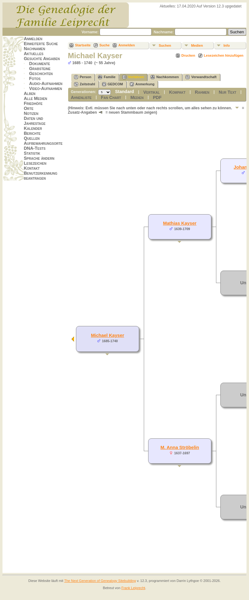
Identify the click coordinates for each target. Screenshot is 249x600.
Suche (104, 45)
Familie (106, 77)
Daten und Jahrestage (34, 121)
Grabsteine (39, 68)
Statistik (32, 153)
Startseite (83, 45)
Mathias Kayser (180, 223)
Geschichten (41, 73)
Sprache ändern (39, 158)
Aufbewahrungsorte (43, 143)
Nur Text (227, 92)
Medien (197, 45)
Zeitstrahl (84, 84)
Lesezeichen (35, 163)
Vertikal (151, 92)
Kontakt (32, 168)
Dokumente (39, 63)
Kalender (33, 128)
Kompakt (177, 92)
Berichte (32, 133)
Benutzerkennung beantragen (40, 176)
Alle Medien (35, 98)
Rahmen (202, 92)
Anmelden (33, 38)
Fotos (34, 78)
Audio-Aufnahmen (45, 83)
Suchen (165, 45)
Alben (29, 93)
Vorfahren (133, 77)
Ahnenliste (81, 97)
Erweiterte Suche (41, 43)
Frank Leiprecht (133, 588)
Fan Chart (111, 97)
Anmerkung (142, 84)
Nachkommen (165, 77)
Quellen (32, 138)
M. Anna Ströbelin (179, 447)
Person (82, 77)
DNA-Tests (34, 148)
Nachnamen (34, 48)
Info (226, 45)
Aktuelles (33, 53)
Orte (28, 108)
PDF (157, 97)
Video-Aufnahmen (45, 88)
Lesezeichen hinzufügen (223, 55)
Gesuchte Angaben (42, 58)
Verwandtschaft (201, 77)
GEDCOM (112, 84)
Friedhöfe (33, 103)
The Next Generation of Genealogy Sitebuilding (100, 581)
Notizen (31, 113)
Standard (124, 91)
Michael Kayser (107, 335)
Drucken (188, 55)
